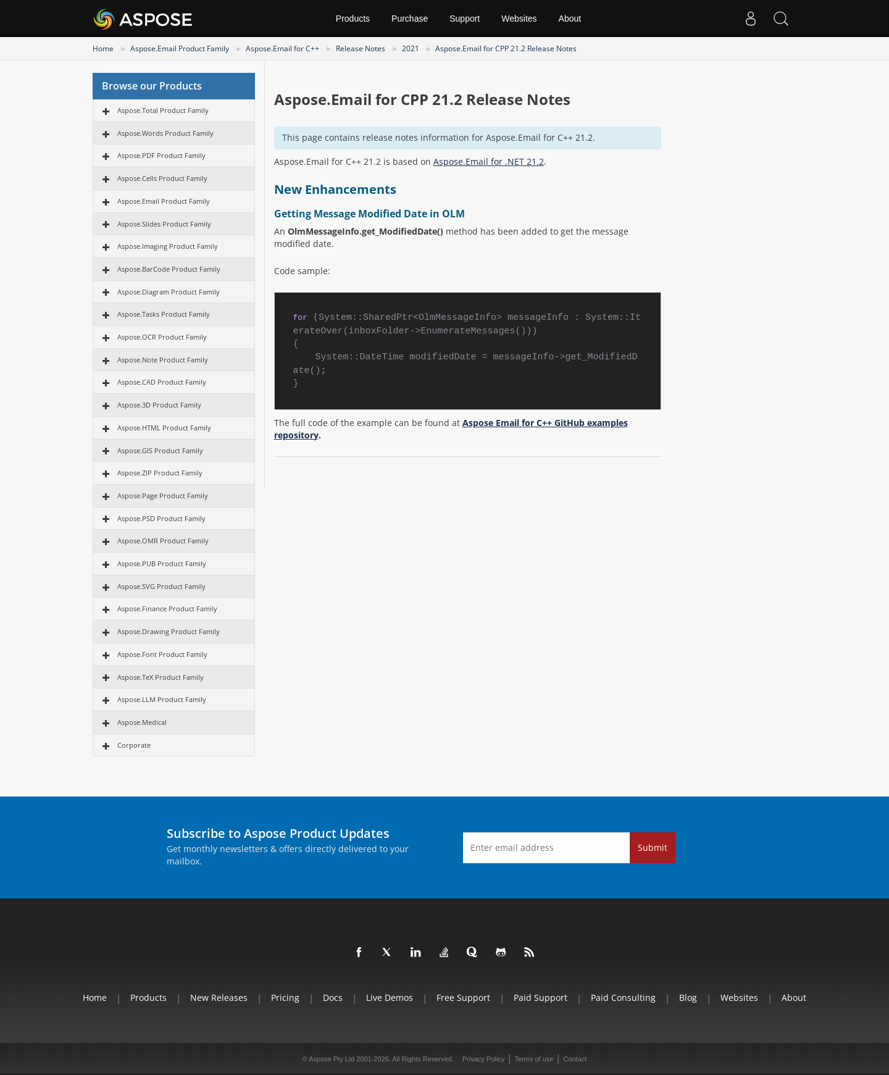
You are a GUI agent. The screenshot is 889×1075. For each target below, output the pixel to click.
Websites (518, 18)
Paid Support (540, 997)
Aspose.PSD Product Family (161, 518)
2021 (410, 48)
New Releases (219, 997)
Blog (688, 997)
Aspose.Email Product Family (179, 48)
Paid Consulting (623, 997)
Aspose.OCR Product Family (162, 336)
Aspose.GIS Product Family (160, 450)
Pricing (285, 997)
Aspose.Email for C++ (282, 48)
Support (464, 18)
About (570, 18)
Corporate (134, 745)
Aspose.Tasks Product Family (163, 314)
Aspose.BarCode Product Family (168, 269)
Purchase (409, 18)
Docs (333, 997)
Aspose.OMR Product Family (163, 540)
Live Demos (389, 997)
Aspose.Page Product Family (162, 495)
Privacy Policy (483, 1059)
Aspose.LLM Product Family (161, 699)
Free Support (463, 997)
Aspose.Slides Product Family (164, 223)
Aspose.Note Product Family (162, 359)
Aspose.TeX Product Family (160, 677)
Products (353, 18)
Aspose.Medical (142, 722)
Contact (574, 1059)
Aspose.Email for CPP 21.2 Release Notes (506, 48)
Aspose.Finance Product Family (167, 608)
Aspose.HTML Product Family (164, 427)
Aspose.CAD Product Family (161, 382)
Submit (652, 847)
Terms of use (533, 1059)
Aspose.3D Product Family (159, 404)
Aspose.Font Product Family (162, 654)
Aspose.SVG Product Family (161, 586)
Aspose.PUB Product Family (161, 563)
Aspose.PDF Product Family (161, 155)
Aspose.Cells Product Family (162, 178)
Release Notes (360, 48)
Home (103, 48)
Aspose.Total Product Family (163, 110)
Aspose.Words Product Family (165, 133)
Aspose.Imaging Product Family (167, 246)
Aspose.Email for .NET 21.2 (488, 161)
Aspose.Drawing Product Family (168, 631)
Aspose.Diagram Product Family (168, 291)
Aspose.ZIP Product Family (159, 472)
